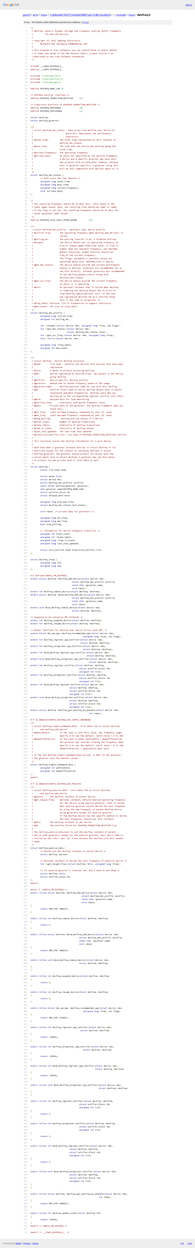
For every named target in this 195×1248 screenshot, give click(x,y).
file (85, 22)
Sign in (189, 4)
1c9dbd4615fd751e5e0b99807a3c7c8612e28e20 (80, 15)
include (121, 15)
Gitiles (18, 1243)
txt (182, 1243)
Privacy (26, 1243)
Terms (35, 1243)
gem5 (26, 15)
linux (44, 15)
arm (35, 15)
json (189, 1243)
